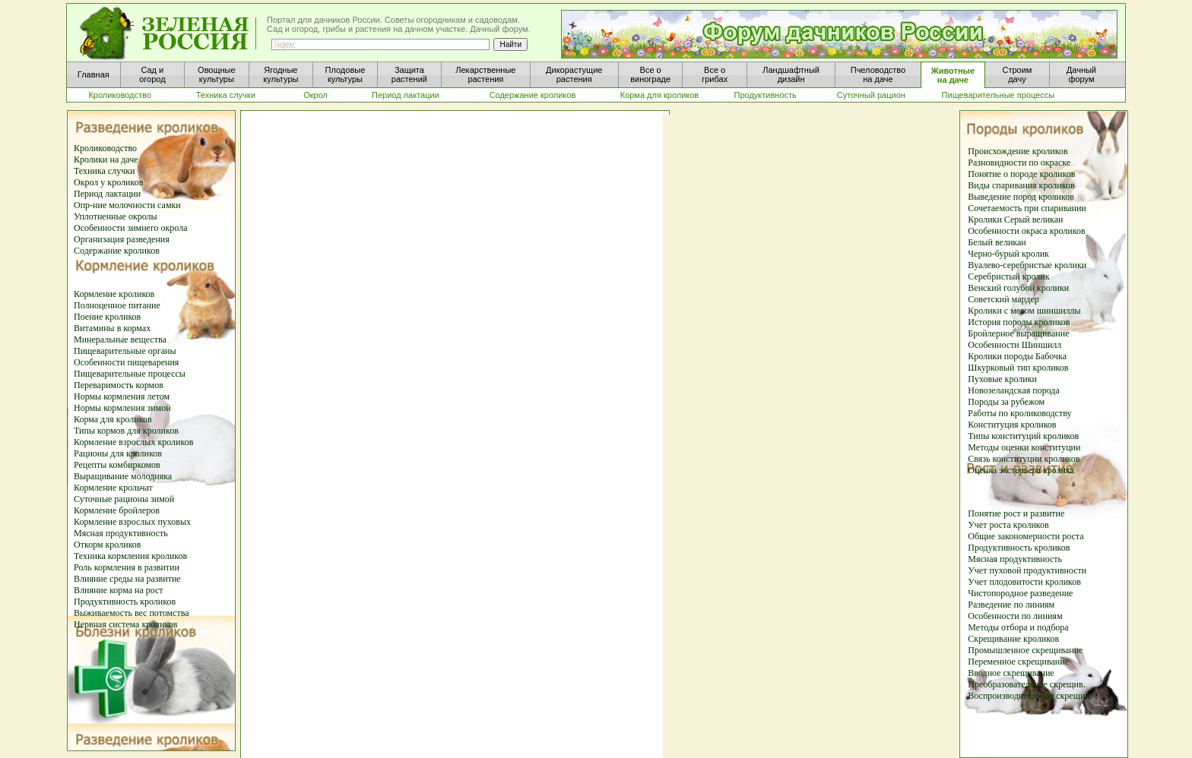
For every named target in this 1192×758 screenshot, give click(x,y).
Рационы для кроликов (118, 453)
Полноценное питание (117, 305)
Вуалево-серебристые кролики (1027, 265)
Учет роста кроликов (1008, 525)
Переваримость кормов (118, 385)
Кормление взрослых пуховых (132, 521)
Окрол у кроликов (108, 182)
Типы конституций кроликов (1023, 436)
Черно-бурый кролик (1008, 253)
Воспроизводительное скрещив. (1030, 695)
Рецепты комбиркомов (117, 465)
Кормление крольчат (113, 487)
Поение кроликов (107, 316)
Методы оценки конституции (1024, 447)
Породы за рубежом (1006, 401)
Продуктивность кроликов (125, 601)
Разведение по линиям (1011, 604)
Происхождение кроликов (1017, 151)
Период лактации (107, 193)
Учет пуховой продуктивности (1027, 570)
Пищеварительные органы (125, 351)
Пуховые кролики (1002, 379)
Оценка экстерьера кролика (1021, 470)
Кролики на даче (106, 159)
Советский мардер (1003, 299)
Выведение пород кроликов (1021, 196)
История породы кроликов (1019, 322)
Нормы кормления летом (122, 396)
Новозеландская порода (1014, 390)
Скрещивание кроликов (1013, 638)
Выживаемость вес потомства (131, 613)
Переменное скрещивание (1018, 661)
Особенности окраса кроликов (1026, 231)
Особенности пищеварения (126, 362)
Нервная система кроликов (125, 624)
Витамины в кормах (112, 328)
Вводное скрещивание (1011, 673)
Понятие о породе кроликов (1021, 174)
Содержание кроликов (117, 250)
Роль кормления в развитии (126, 567)
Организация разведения (122, 239)
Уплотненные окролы (115, 216)
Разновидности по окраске (1019, 162)
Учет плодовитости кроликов (1024, 581)
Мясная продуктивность (121, 533)
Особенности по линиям (1015, 616)
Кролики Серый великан (1015, 219)
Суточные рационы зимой (124, 499)
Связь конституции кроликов (1023, 458)
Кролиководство (105, 148)
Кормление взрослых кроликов (133, 442)
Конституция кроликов (1012, 424)
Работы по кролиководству (1019, 413)
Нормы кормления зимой (122, 408)
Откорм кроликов (107, 544)
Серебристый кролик (1008, 276)
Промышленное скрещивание (1025, 650)
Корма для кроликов (113, 419)
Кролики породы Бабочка (1017, 356)
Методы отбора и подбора (1018, 627)
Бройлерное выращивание (1018, 333)
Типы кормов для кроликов (126, 430)
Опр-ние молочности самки (127, 205)
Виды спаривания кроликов (1021, 185)
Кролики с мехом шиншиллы (1024, 310)
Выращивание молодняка (123, 476)
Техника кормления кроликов (130, 556)
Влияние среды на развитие (127, 578)
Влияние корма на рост (118, 590)
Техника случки (104, 171)
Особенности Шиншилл (1014, 345)
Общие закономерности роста (1025, 536)
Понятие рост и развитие (1016, 513)
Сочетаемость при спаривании (1027, 208)
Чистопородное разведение (1020, 593)
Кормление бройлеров (117, 510)
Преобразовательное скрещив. (1026, 684)
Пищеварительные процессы (129, 373)
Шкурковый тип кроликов (1018, 367)
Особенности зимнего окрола (131, 228)
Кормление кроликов (114, 294)
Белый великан (997, 242)
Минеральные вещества (120, 339)
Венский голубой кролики (1018, 288)
